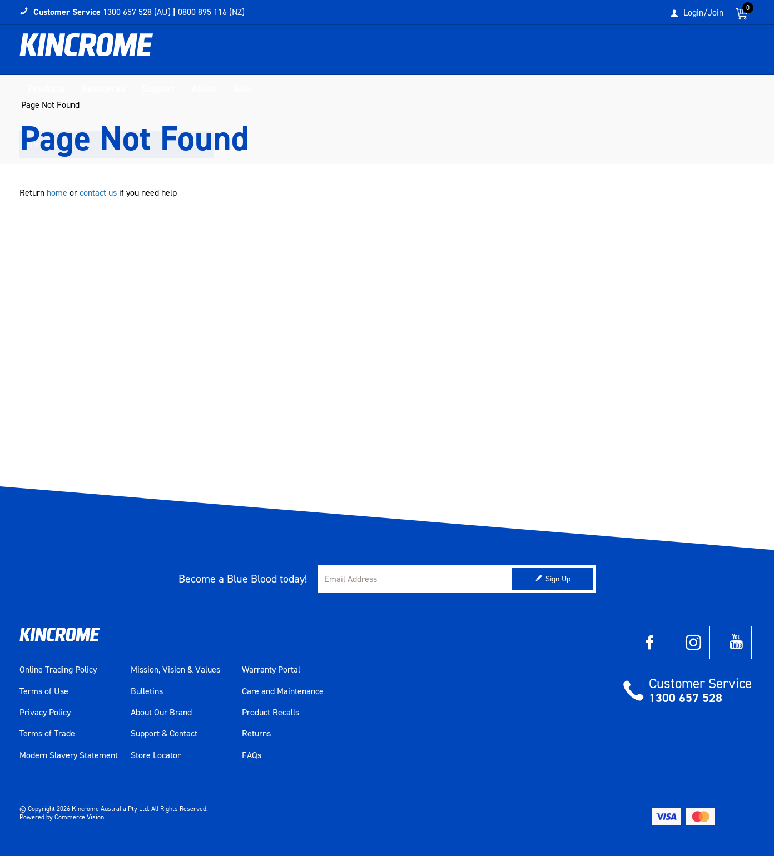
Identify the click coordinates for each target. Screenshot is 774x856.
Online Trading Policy (58, 670)
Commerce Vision (79, 817)
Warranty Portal (271, 670)
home (57, 192)
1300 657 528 (685, 698)
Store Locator (156, 755)
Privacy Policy (45, 713)
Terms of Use (43, 691)
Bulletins (147, 691)
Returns (256, 734)
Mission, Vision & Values (175, 670)
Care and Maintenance (283, 691)
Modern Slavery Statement (68, 755)
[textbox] (640, 53)
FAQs (251, 755)
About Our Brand (161, 713)
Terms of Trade (47, 734)
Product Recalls (270, 713)
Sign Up (557, 579)
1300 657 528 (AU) (137, 12)
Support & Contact (164, 734)
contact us (98, 192)
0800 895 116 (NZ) (211, 12)
